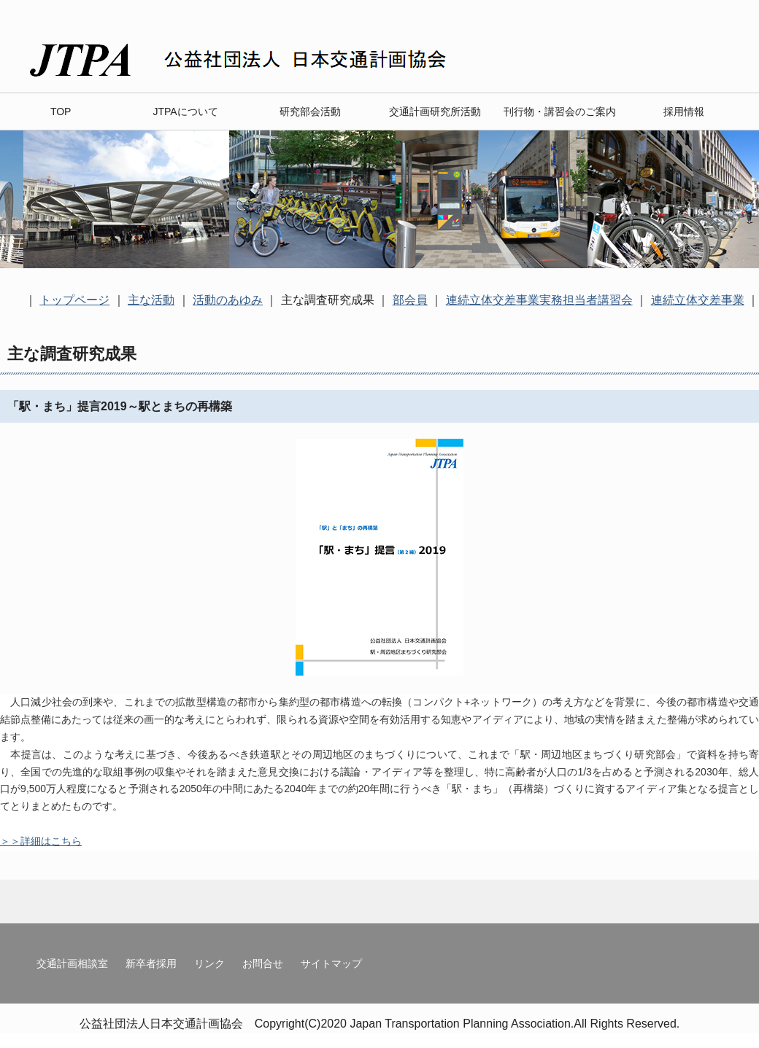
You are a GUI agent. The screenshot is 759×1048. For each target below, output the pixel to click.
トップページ (74, 300)
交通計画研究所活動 (435, 111)
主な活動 (151, 300)
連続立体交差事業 (697, 300)
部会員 (410, 300)
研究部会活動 (310, 111)
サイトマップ (331, 963)
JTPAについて (185, 111)
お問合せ (262, 963)
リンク (209, 963)
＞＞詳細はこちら (41, 841)
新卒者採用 (151, 963)
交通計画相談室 (72, 963)
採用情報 (683, 111)
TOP (61, 111)
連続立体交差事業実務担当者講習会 (539, 300)
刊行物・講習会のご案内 (560, 111)
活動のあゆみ (228, 300)
